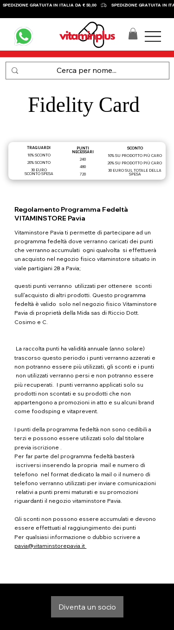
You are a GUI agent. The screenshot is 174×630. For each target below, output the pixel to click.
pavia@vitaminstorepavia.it (50, 545)
